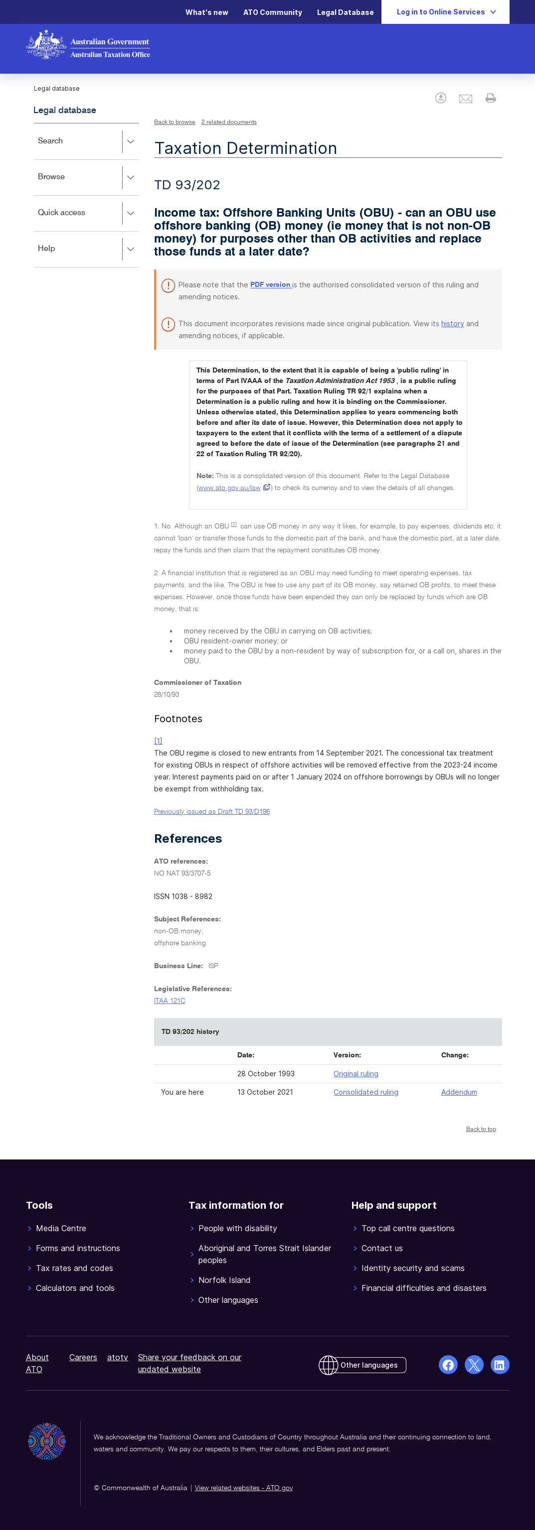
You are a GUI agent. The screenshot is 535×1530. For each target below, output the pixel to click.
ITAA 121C (169, 1001)
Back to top (481, 1130)
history (452, 323)
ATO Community (272, 12)
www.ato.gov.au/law (229, 488)
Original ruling (356, 1073)
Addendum (459, 1092)
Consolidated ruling (366, 1092)
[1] (234, 524)
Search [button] (88, 142)
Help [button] (88, 249)
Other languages (369, 1365)
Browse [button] (88, 177)
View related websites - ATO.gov (244, 1488)
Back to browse (174, 123)
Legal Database (345, 12)
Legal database (64, 110)
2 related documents (229, 123)
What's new (206, 12)
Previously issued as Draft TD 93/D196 (212, 811)
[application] (86, 195)
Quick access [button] (88, 213)
